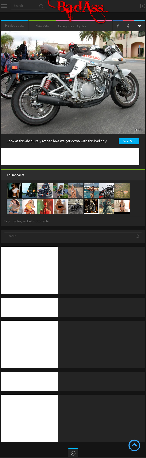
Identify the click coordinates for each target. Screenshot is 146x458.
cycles (17, 221)
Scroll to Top (134, 445)
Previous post (14, 25)
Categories (4, 6)
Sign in (142, 6)
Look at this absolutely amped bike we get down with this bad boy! (57, 141)
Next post (42, 25)
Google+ (128, 25)
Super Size (129, 141)
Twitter (139, 25)
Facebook (118, 25)
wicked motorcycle (35, 221)
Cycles (81, 26)
